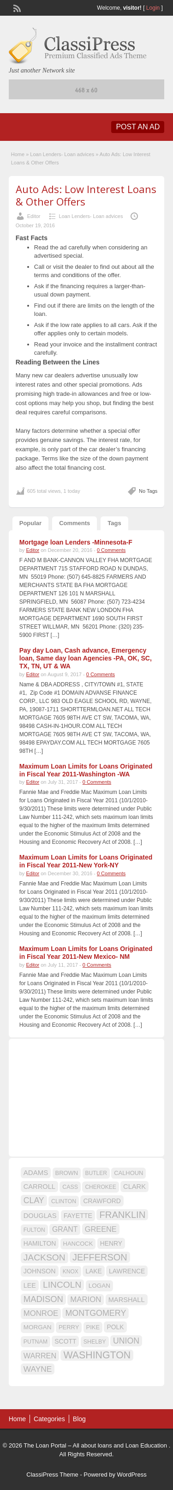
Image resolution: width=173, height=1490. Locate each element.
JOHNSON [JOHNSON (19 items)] (40, 1271)
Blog (79, 1419)
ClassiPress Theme (52, 1474)
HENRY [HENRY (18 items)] (111, 1243)
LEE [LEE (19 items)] (30, 1285)
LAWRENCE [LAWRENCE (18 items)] (127, 1271)
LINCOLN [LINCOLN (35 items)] (62, 1285)
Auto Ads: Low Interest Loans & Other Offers (86, 195)
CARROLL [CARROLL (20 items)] (39, 1186)
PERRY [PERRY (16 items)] (69, 1327)
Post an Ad (138, 127)
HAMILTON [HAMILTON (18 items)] (40, 1243)
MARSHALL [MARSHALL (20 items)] (126, 1299)
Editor (34, 216)
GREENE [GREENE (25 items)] (101, 1229)
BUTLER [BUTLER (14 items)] (96, 1173)
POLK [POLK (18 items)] (115, 1327)
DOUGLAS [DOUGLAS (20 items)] (40, 1215)
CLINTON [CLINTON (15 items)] (63, 1201)
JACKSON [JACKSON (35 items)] (45, 1257)
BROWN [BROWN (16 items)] (66, 1172)
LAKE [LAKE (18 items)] (93, 1271)
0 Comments (111, 550)
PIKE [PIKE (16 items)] (93, 1327)
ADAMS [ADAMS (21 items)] (36, 1172)
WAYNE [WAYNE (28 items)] (38, 1369)
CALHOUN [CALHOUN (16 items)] (128, 1172)
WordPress (132, 1474)
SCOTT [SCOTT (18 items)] (65, 1341)
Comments (74, 523)
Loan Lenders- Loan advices (62, 154)
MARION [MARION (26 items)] (85, 1299)
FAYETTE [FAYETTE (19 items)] (78, 1215)
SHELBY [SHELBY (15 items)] (95, 1342)
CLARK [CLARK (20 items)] (134, 1186)
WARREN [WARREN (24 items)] (40, 1355)
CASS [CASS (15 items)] (70, 1187)
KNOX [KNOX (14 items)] (70, 1271)
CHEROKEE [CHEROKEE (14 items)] (100, 1187)
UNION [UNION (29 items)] (126, 1340)
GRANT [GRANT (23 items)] (65, 1229)
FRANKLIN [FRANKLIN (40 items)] (122, 1215)
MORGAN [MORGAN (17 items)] (38, 1327)
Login (153, 8)
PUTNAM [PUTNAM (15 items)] (36, 1342)
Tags (114, 523)
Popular (30, 523)
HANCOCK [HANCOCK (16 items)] (78, 1243)
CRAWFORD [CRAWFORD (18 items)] (101, 1201)
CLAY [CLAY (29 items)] (34, 1200)
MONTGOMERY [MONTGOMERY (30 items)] (95, 1313)
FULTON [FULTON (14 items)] (34, 1230)
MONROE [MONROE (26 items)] (41, 1313)
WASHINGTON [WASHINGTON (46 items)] (97, 1355)
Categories (49, 1419)
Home (17, 154)
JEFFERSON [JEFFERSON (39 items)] (99, 1257)
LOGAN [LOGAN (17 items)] (99, 1285)
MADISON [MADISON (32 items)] (43, 1299)
